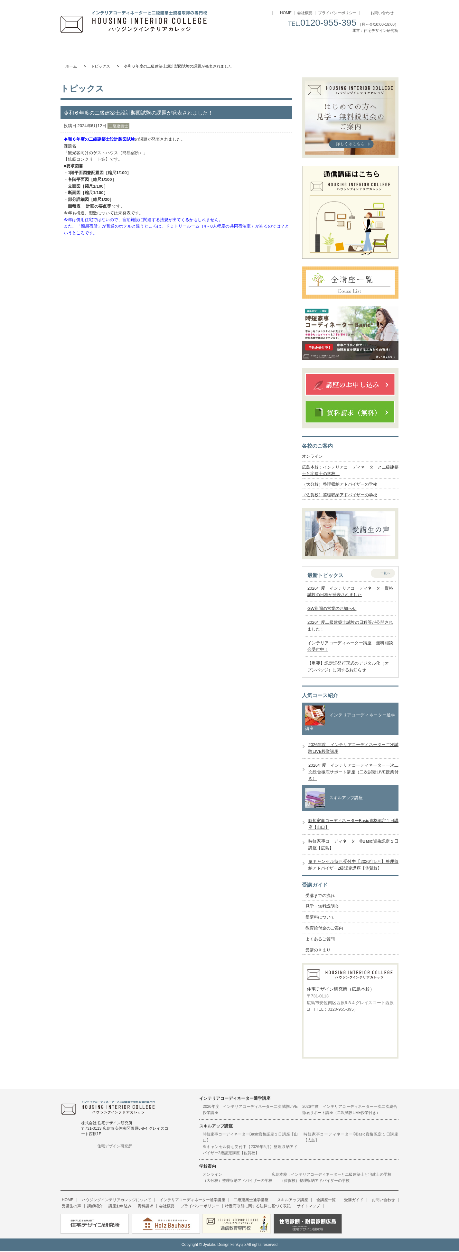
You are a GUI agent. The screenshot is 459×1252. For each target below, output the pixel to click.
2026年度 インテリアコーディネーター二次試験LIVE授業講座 (250, 1110)
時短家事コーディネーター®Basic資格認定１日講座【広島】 (351, 1138)
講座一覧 (314, 46)
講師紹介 (68, 1207)
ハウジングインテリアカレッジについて (89, 46)
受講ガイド (370, 46)
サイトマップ (265, 1207)
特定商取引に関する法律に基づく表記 (218, 1207)
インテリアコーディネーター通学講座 (145, 46)
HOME (286, 13)
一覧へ (385, 574)
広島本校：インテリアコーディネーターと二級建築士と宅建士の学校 (333, 1175)
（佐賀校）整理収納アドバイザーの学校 (339, 495)
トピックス (100, 66)
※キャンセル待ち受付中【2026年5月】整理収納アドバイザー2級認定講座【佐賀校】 (250, 1150)
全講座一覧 (309, 1201)
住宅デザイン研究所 (114, 1147)
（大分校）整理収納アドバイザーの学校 (339, 484)
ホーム (71, 66)
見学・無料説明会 (322, 907)
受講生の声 (386, 1201)
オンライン (312, 456)
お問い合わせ (382, 13)
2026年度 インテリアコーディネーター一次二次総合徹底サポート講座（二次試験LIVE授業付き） (353, 773)
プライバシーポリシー (337, 13)
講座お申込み (90, 1207)
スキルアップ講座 (257, 46)
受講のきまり (318, 950)
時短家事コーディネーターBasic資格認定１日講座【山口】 (250, 1138)
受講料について (320, 918)
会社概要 (305, 13)
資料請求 (113, 1207)
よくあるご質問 (320, 940)
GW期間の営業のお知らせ (331, 609)
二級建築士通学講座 (201, 46)
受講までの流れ (320, 896)
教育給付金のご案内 (324, 929)
